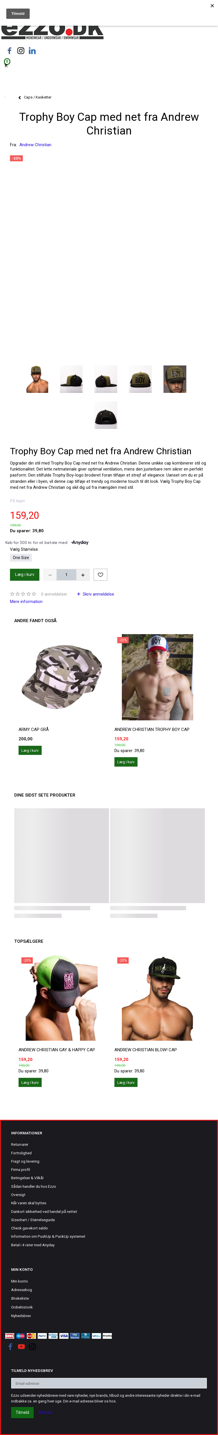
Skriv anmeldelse (98, 594)
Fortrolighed (21, 1153)
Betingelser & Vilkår (27, 1177)
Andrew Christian (35, 144)
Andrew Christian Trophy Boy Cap (151, 729)
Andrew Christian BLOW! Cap (145, 1049)
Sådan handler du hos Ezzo (33, 1186)
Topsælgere (28, 941)
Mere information (26, 601)
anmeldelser (54, 594)
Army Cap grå (34, 729)
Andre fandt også (35, 620)
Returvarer (19, 1144)
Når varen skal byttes (28, 1203)
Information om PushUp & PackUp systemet (48, 1236)
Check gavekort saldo (29, 1228)
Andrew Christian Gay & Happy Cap (57, 1049)
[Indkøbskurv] (109, 65)
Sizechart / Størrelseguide (33, 1219)
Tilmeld (22, 1412)
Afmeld (45, 1412)
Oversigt (18, 1194)
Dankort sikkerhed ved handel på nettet (44, 1211)
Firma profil (20, 1169)
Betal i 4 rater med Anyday (32, 1245)
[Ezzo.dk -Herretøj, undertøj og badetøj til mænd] (52, 29)
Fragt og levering (25, 1161)
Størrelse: (24, 549)
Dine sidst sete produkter (44, 795)
